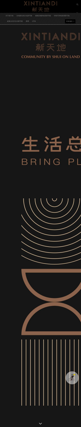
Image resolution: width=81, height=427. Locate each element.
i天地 (34, 21)
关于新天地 (9, 15)
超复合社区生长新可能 (15, 21)
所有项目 (69, 21)
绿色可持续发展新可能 (62, 15)
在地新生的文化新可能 (24, 15)
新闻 (27, 21)
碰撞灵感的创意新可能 (43, 15)
